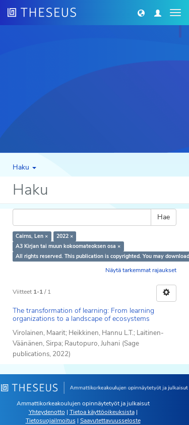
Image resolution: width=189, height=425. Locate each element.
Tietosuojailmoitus (51, 420)
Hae (163, 217)
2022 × (64, 236)
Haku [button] (24, 167)
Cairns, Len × (32, 236)
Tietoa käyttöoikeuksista (102, 412)
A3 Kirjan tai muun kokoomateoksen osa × (68, 246)
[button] (141, 12)
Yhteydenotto (47, 412)
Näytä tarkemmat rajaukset (140, 270)
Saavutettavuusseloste (110, 420)
